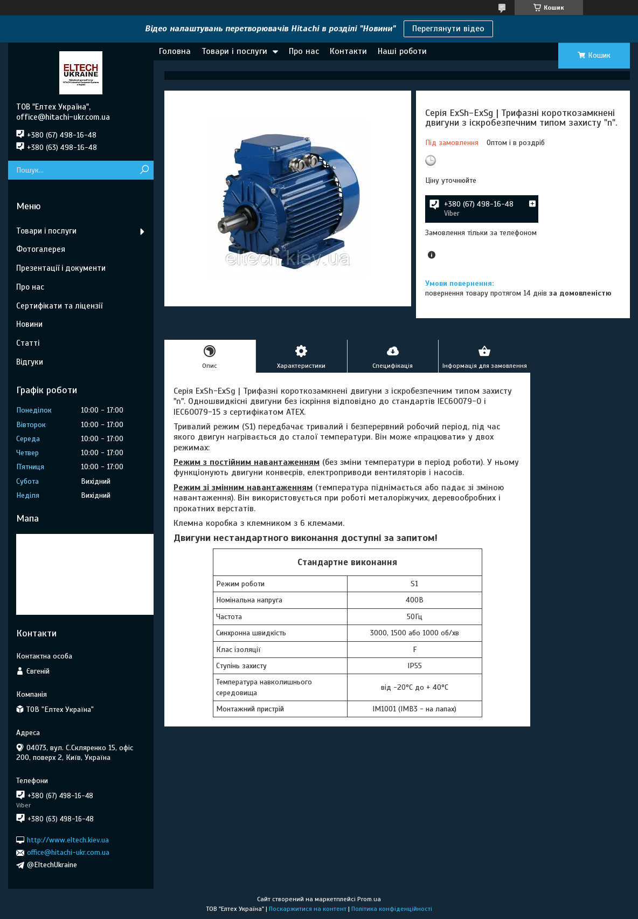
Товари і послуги (234, 51)
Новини (29, 324)
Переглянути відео (448, 28)
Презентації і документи (61, 268)
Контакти (348, 51)
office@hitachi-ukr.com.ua (68, 852)
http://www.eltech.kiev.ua (68, 840)
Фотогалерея (40, 249)
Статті (27, 343)
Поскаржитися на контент (307, 909)
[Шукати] (144, 170)
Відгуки (29, 362)
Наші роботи (402, 51)
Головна (175, 51)
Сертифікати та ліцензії (59, 306)
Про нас (304, 51)
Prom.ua (369, 899)
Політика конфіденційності (391, 909)
